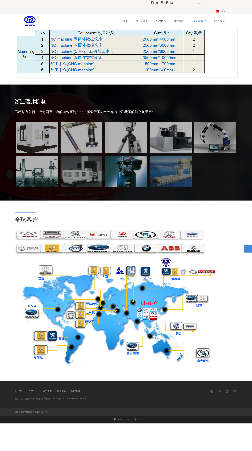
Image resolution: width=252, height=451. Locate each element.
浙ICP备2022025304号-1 (126, 446)
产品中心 (160, 21)
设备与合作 (199, 21)
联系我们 (219, 21)
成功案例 (179, 21)
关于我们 (141, 21)
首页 (125, 21)
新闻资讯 (61, 418)
